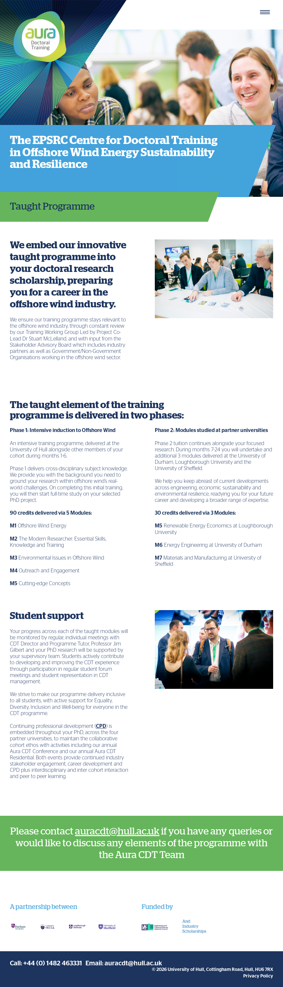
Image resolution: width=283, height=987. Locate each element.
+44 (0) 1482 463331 (52, 963)
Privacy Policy (258, 976)
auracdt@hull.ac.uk (117, 831)
